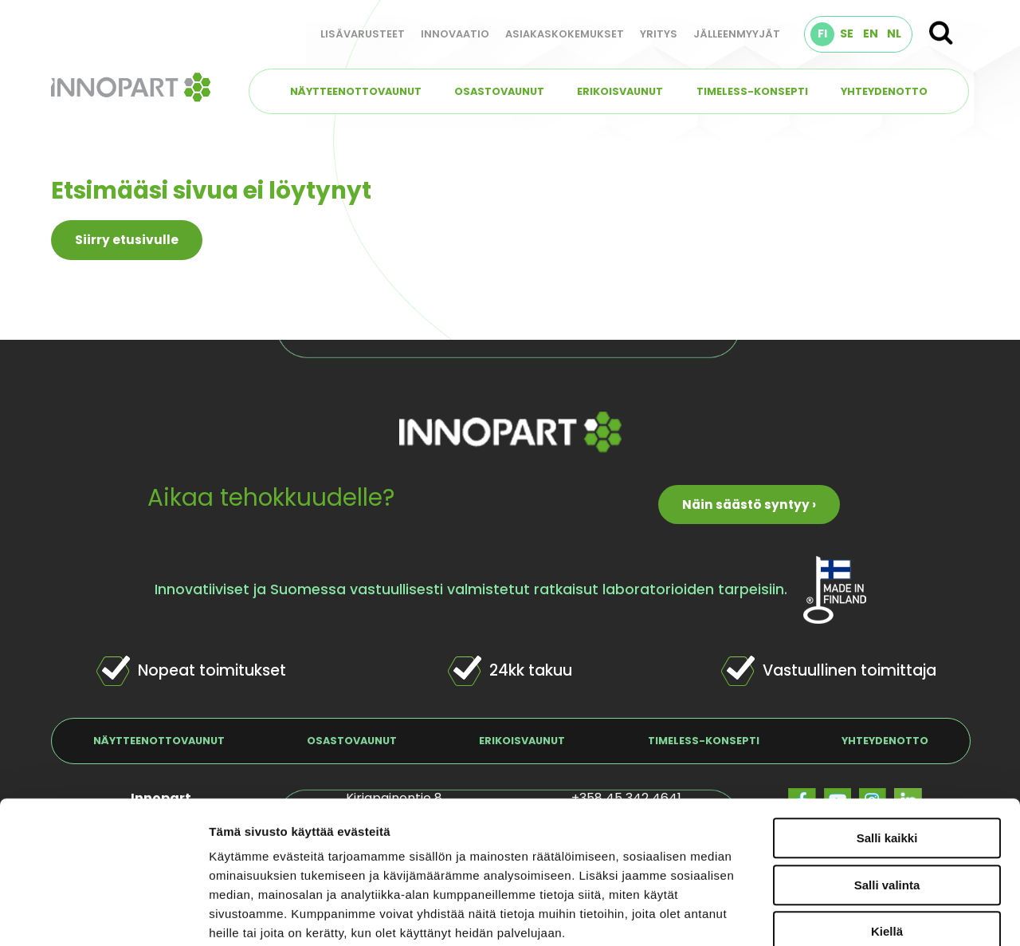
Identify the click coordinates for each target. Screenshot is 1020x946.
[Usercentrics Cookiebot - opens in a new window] (103, 915)
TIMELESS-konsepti (752, 91)
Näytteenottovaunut (356, 91)
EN (870, 33)
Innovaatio (455, 34)
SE (846, 33)
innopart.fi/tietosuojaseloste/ (352, 849)
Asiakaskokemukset (564, 34)
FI (822, 33)
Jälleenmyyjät (736, 34)
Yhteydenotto (884, 91)
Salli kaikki (887, 716)
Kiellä (887, 809)
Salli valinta (887, 763)
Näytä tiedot (852, 914)
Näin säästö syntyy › (749, 504)
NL (894, 33)
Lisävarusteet (362, 34)
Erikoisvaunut (620, 91)
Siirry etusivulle (126, 239)
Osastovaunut (499, 91)
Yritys (658, 34)
